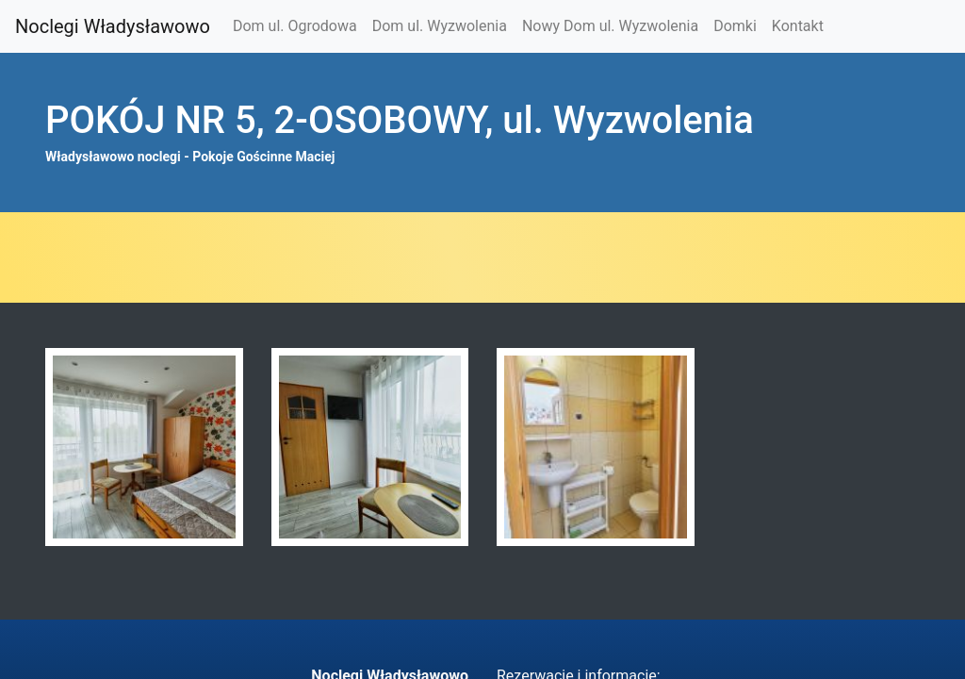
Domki (735, 26)
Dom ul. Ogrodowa (295, 26)
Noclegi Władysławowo (112, 26)
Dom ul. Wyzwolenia (439, 26)
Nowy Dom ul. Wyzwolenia (610, 26)
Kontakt (798, 26)
